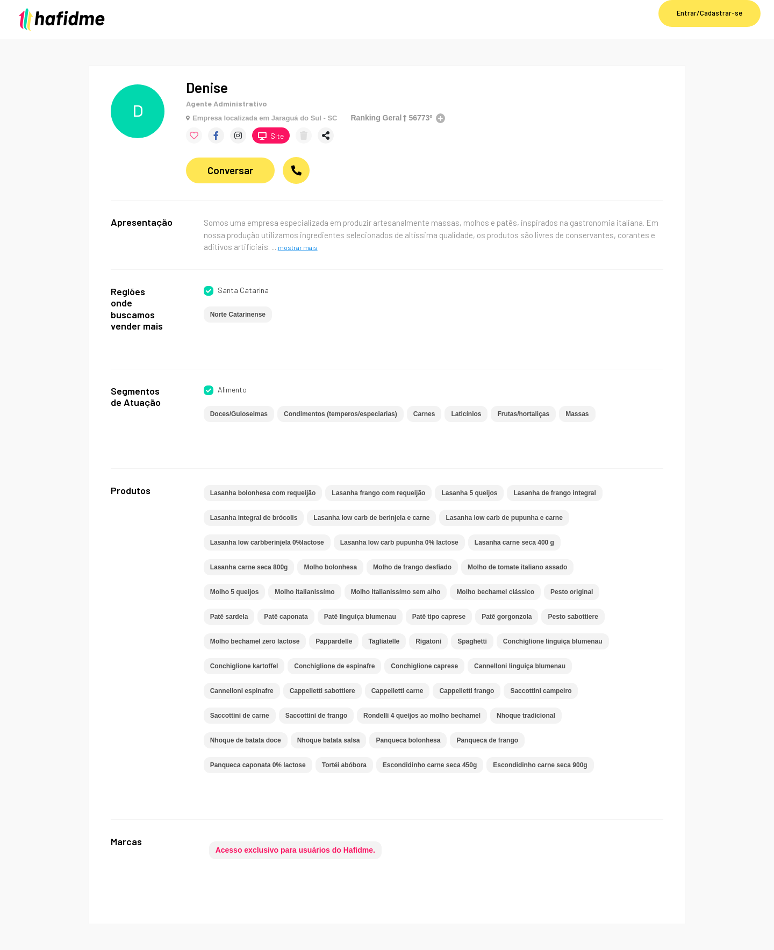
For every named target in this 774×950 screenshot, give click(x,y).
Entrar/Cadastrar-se (709, 13)
